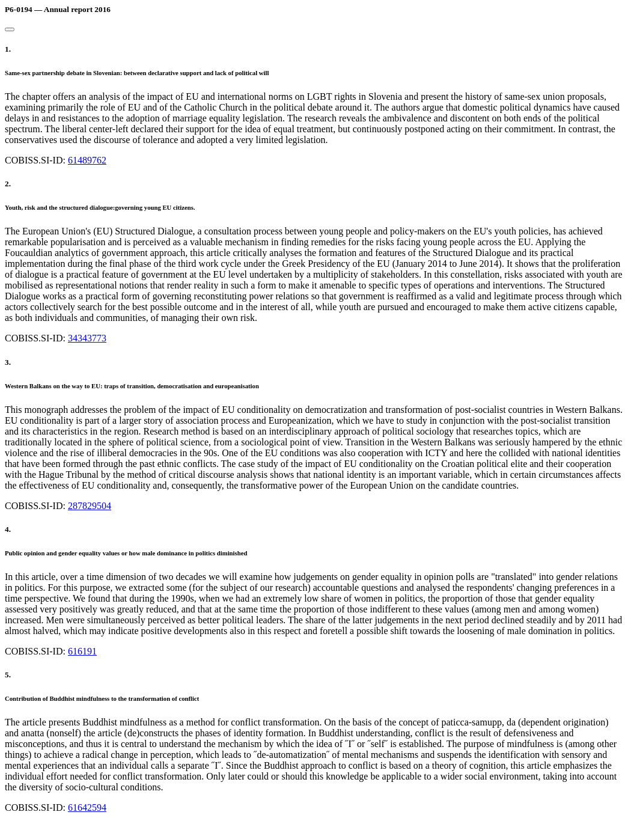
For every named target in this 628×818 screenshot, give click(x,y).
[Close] (9, 29)
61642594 (87, 807)
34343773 (87, 338)
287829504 (89, 506)
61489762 (87, 160)
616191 (82, 651)
